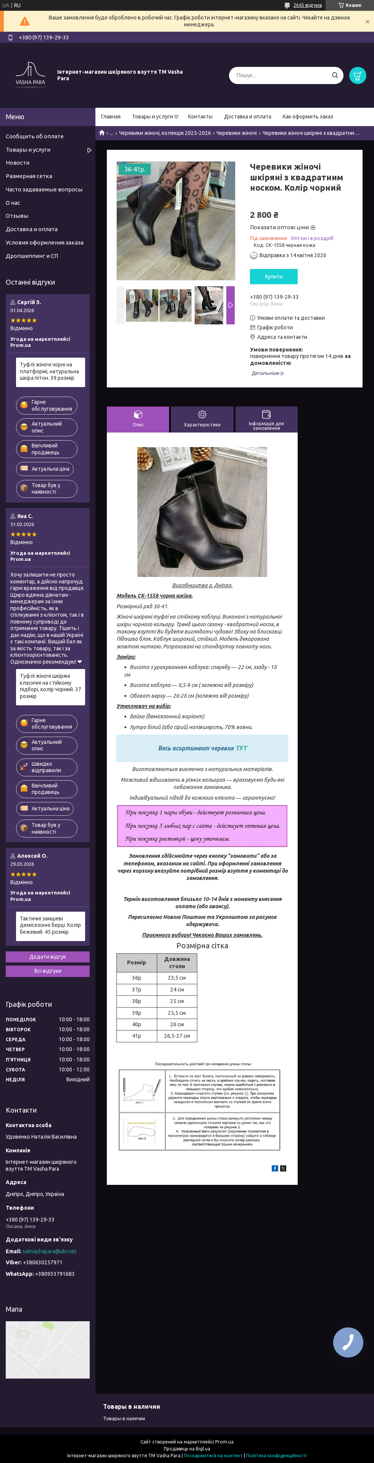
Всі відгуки (47, 971)
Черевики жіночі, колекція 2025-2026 (165, 133)
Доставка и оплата (247, 116)
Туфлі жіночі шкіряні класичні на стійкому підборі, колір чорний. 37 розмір (50, 686)
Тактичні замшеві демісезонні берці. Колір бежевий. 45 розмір (50, 925)
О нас (13, 202)
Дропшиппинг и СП (32, 256)
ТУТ (241, 748)
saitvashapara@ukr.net (49, 1251)
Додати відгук (47, 957)
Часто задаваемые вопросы (44, 189)
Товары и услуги (152, 116)
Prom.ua (224, 1441)
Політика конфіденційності (276, 1455)
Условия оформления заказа (45, 242)
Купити (274, 277)
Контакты (200, 116)
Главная (111, 116)
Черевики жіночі (236, 133)
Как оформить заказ (308, 116)
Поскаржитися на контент (213, 1455)
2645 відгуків (307, 5)
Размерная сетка (29, 176)
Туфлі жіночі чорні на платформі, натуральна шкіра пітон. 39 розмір (49, 371)
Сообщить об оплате (35, 136)
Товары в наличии (124, 1418)
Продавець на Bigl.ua (187, 1448)
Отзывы (17, 215)
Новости (17, 162)
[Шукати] (334, 75)
